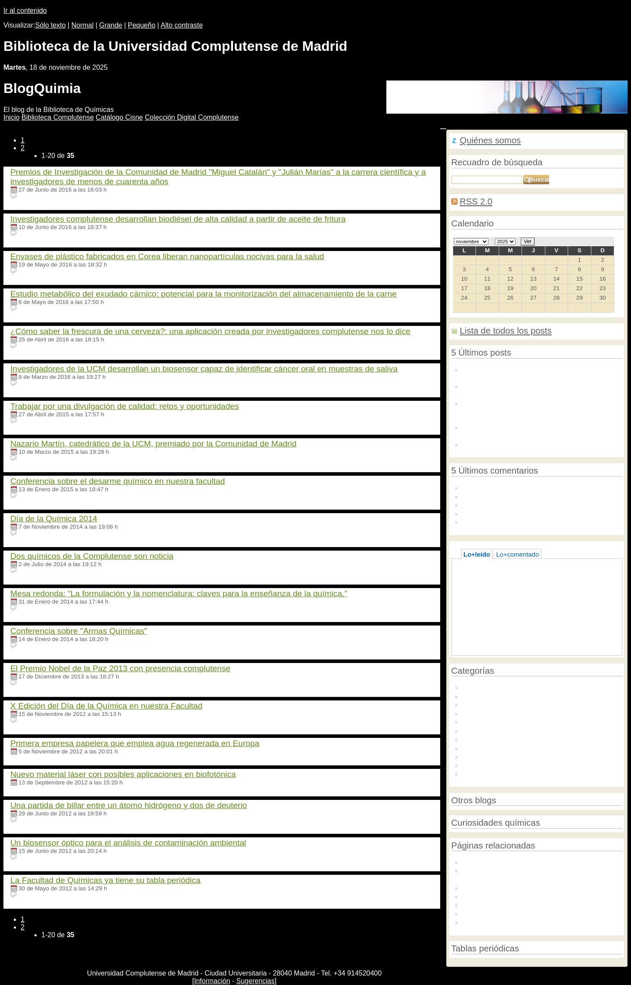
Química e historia (487, 712)
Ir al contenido (25, 10)
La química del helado (499, 584)
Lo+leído (476, 554)
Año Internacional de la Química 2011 (515, 686)
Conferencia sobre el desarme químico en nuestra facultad (117, 481)
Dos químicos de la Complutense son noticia (92, 556)
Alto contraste (182, 25)
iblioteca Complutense (58, 117)
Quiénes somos (490, 140)
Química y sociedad (489, 729)
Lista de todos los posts (506, 330)
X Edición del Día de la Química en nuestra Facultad (106, 705)
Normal (82, 25)
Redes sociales (483, 747)
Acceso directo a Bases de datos (515, 575)
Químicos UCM (483, 738)
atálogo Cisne (119, 117)
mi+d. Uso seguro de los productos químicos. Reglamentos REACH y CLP (526, 874)
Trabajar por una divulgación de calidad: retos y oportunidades (124, 406)
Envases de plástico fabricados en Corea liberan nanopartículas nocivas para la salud (167, 256)
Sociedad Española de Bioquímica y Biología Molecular (540, 921)
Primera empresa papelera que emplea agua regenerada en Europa (134, 743)
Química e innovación (492, 721)
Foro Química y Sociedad (497, 861)
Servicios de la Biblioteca (497, 755)
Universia (474, 912)
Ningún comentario (43, 196)
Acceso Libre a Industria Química (508, 443)
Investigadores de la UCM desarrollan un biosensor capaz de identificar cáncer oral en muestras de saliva (204, 368)
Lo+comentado (517, 554)
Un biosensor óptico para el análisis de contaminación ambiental (128, 842)
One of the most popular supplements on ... (523, 504)
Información (212, 981)
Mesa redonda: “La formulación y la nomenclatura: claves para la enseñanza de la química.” (178, 593)
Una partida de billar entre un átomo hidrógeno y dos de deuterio (128, 805)
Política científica (485, 703)
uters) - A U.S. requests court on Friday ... (520, 495)
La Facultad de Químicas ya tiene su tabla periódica (105, 880)
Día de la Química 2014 (53, 518)
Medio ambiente (484, 695)
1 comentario (36, 233)
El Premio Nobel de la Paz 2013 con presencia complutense (120, 668)
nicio (11, 117)
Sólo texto (50, 25)
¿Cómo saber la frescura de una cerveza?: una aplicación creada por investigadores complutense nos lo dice (210, 331)
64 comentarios (39, 570)
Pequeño (141, 25)
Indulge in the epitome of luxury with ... (516, 486)
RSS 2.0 (476, 201)
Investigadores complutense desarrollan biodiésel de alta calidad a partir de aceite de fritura (178, 218)
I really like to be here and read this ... (515, 521)
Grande (110, 25)
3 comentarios (37, 683)
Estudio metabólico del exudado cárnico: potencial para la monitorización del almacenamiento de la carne (203, 293)
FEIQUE (473, 895)
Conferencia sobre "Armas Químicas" (78, 630)
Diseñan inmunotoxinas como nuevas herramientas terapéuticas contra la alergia (534, 389)
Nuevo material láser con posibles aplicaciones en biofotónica (123, 774)
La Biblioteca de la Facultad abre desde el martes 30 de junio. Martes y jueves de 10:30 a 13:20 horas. (541, 430)
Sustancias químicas (490, 764)
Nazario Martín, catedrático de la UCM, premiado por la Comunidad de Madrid (153, 443)
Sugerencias (255, 981)
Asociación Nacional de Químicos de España (525, 886)
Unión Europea (482, 773)
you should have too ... (493, 512)
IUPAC (471, 904)
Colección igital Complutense (192, 117)
